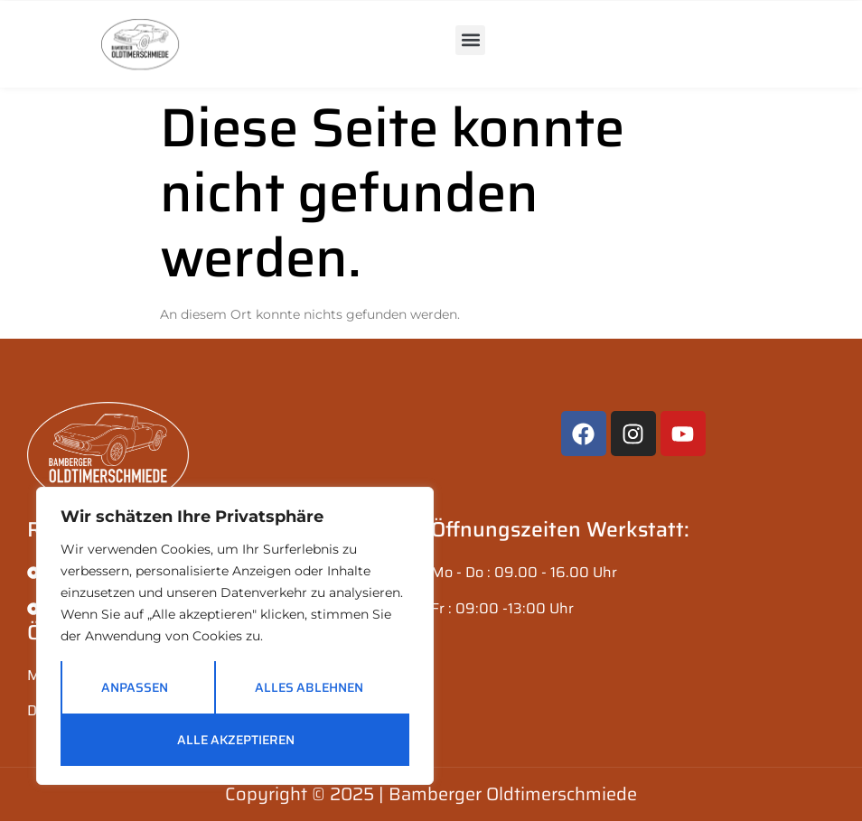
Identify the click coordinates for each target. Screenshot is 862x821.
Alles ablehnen (309, 687)
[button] (470, 40)
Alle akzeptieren (236, 740)
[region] (235, 636)
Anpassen (134, 687)
